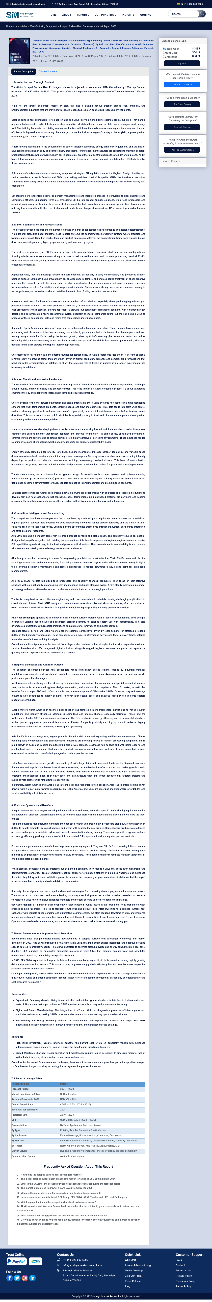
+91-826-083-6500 (77, 1259)
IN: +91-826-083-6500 (190, 4)
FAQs (179, 1259)
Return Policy (183, 1286)
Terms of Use (183, 1270)
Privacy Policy (184, 1275)
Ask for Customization (183, 150)
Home (53, 15)
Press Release (133, 1281)
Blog (127, 1286)
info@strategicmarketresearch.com (83, 1265)
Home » (10, 26)
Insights (128, 15)
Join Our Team (133, 1275)
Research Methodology (138, 1265)
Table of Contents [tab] (48, 71)
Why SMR (130, 1259)
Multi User (171, 52)
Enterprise (171, 56)
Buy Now (182, 63)
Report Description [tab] (23, 71)
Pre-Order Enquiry (182, 104)
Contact (146, 15)
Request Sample (183, 84)
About (66, 15)
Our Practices (105, 15)
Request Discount (182, 127)
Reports (83, 15)
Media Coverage (134, 1270)
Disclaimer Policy (186, 1281)
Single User (172, 48)
